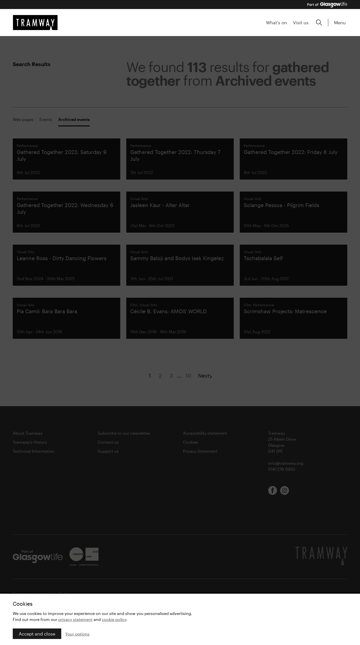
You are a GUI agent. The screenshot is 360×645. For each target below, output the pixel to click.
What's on (276, 22)
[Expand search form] (319, 22)
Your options (77, 633)
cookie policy (114, 619)
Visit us (300, 22)
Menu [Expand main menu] (340, 22)
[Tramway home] (35, 22)
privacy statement (75, 619)
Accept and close (37, 633)
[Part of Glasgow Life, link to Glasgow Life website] (327, 5)
